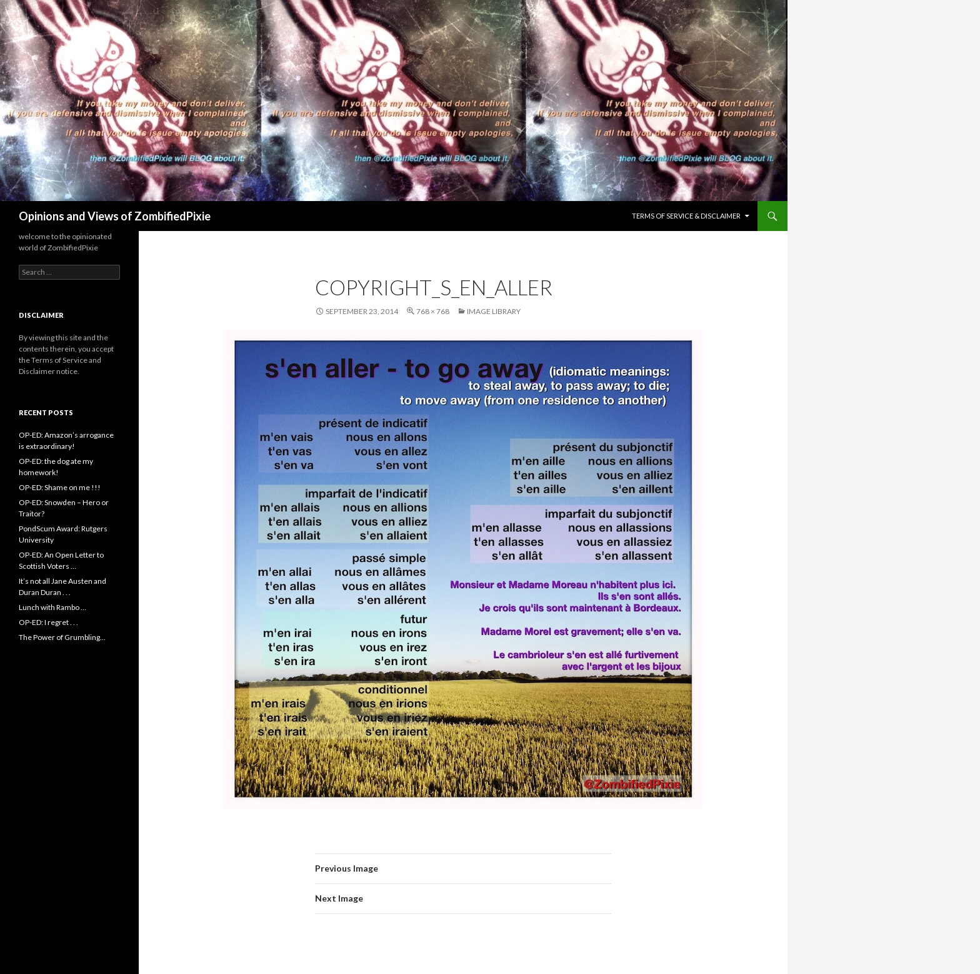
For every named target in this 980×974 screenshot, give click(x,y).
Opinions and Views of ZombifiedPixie (115, 216)
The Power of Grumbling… (62, 637)
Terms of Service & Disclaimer (686, 216)
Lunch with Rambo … (52, 607)
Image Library (494, 311)
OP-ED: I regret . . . (48, 622)
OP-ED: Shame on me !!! (60, 487)
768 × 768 (432, 311)
